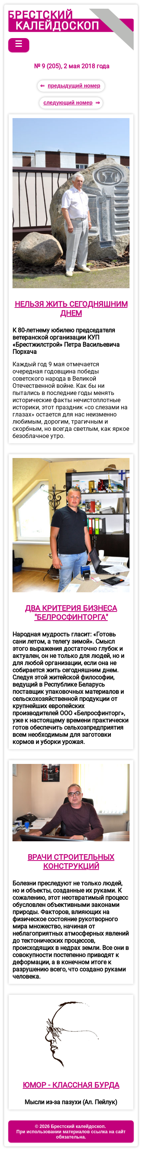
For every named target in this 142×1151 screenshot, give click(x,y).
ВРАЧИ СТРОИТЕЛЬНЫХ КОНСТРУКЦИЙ (71, 862)
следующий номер (68, 103)
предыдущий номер (74, 86)
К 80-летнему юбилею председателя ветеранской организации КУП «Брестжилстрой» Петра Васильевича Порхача (66, 341)
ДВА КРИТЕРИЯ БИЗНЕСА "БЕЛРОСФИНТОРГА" (71, 613)
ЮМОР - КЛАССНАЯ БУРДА (71, 1085)
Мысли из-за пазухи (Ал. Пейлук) (71, 1102)
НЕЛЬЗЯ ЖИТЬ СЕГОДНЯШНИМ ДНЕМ (71, 309)
